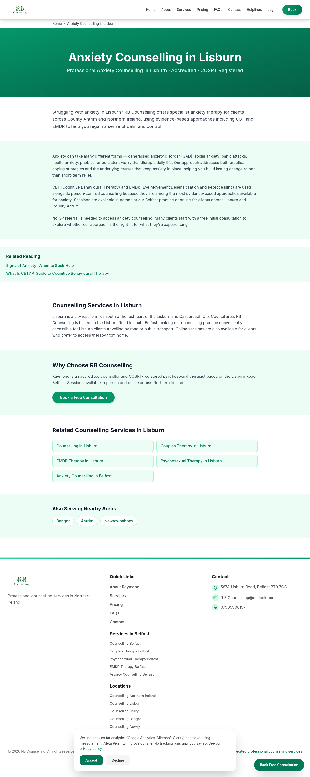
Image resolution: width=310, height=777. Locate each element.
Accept (91, 760)
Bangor (63, 520)
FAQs (218, 9)
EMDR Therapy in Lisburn (79, 461)
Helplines (254, 9)
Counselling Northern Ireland (133, 696)
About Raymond (124, 587)
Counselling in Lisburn (77, 446)
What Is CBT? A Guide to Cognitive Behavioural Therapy (57, 273)
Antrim (87, 520)
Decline (118, 760)
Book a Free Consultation (83, 397)
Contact (234, 9)
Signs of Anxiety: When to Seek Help (40, 265)
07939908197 (233, 607)
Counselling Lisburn (125, 703)
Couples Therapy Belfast (129, 651)
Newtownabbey (118, 520)
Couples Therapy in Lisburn (186, 446)
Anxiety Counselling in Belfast (84, 476)
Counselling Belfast (125, 643)
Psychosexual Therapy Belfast (134, 659)
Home (150, 9)
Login (272, 9)
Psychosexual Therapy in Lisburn (191, 461)
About (166, 9)
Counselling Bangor (125, 719)
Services (184, 9)
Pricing (202, 9)
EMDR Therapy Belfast (128, 667)
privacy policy (91, 749)
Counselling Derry (124, 711)
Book (292, 9)
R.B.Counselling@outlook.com (248, 597)
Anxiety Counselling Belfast (132, 674)
